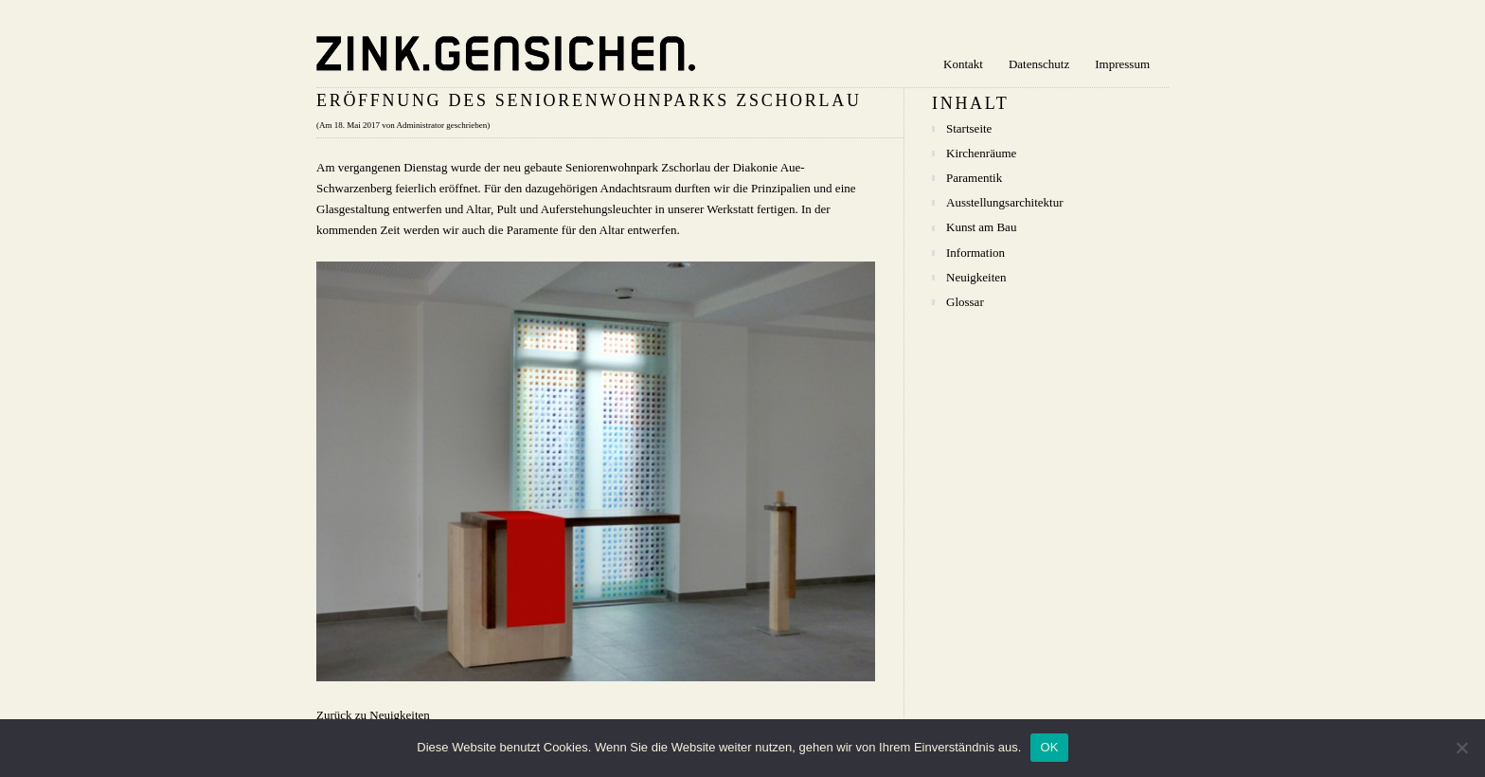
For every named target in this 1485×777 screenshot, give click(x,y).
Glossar (965, 302)
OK (1049, 747)
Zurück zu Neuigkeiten (373, 715)
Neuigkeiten (976, 277)
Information (975, 252)
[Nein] (1461, 747)
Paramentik (974, 178)
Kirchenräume (981, 153)
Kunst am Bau (981, 227)
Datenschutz (1039, 64)
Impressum (1122, 64)
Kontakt (963, 64)
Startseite (969, 128)
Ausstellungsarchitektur (1004, 202)
